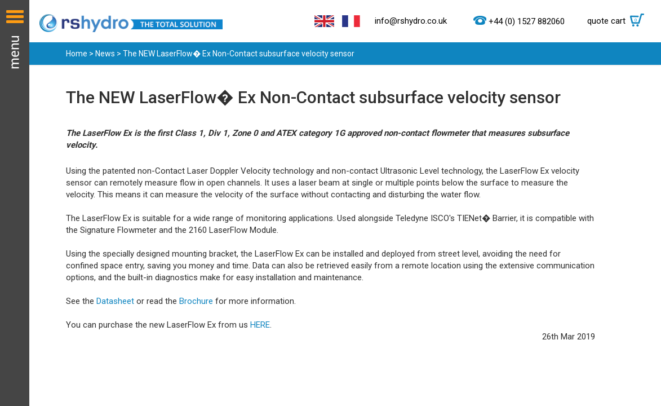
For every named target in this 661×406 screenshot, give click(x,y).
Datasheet (116, 301)
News (105, 53)
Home (76, 53)
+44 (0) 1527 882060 (527, 21)
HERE (260, 325)
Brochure (196, 301)
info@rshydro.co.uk (411, 21)
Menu (14, 203)
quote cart (618, 20)
